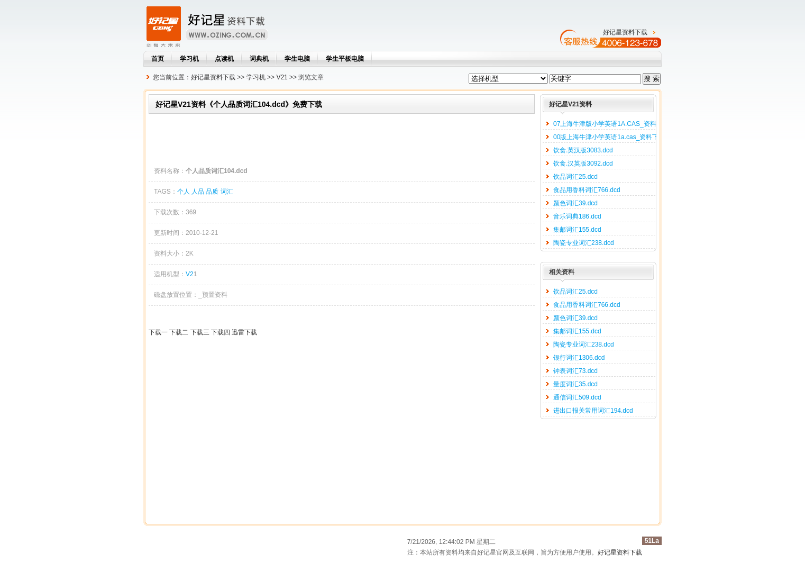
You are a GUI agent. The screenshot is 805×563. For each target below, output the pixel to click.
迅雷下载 (244, 332)
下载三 (199, 332)
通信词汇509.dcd (577, 397)
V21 (281, 77)
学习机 (189, 58)
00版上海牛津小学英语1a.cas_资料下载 (609, 137)
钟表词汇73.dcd (575, 371)
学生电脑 (297, 58)
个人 (183, 191)
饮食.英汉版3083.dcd (583, 150)
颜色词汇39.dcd (575, 203)
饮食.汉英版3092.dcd (583, 163)
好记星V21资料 (570, 104)
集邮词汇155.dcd (577, 229)
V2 (190, 274)
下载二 (178, 332)
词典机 (259, 58)
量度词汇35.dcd (575, 384)
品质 (212, 191)
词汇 (227, 191)
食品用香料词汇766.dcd (586, 190)
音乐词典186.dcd (577, 216)
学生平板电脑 (345, 58)
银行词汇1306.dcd (579, 357)
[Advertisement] (341, 137)
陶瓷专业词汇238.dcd (583, 243)
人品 (197, 191)
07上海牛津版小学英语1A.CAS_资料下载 (611, 124)
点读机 (224, 58)
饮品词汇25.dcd (575, 176)
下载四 (220, 332)
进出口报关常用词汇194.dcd (593, 410)
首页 (157, 58)
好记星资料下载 (625, 32)
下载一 (158, 332)
